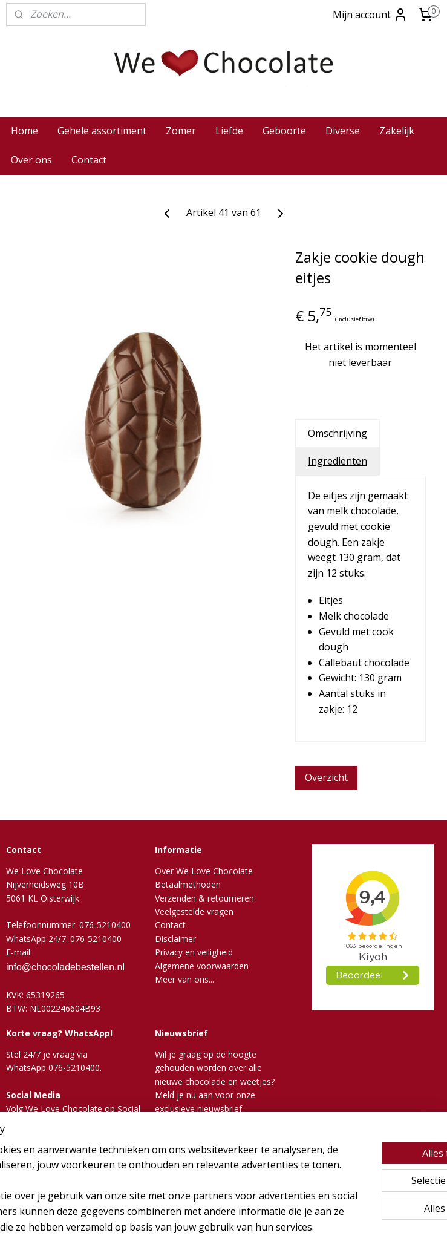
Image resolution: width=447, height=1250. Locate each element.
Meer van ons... (184, 979)
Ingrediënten (337, 461)
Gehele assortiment (101, 130)
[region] (144, 1157)
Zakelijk (396, 130)
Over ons (31, 159)
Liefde (229, 130)
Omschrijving (337, 433)
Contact (88, 159)
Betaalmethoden (188, 884)
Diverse (342, 130)
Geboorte (284, 130)
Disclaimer (175, 938)
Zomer (181, 130)
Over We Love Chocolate (204, 871)
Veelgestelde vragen (194, 911)
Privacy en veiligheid (194, 952)
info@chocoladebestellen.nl (65, 967)
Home (24, 130)
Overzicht (326, 777)
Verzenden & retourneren (204, 898)
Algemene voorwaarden (202, 966)
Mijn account (370, 14)
